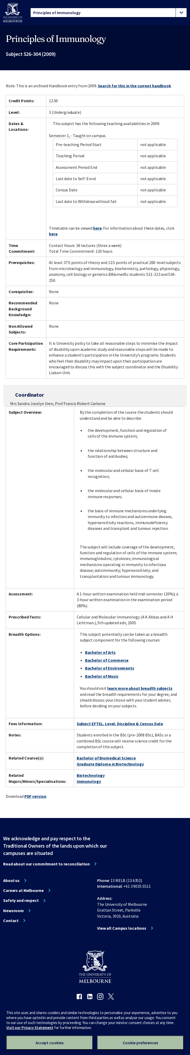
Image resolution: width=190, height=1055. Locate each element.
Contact (11, 920)
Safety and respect (21, 900)
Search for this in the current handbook (134, 85)
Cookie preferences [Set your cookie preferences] (140, 1042)
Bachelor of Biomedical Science (106, 758)
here (97, 228)
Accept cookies (50, 1042)
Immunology (89, 781)
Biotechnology (91, 775)
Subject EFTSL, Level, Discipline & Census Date (120, 723)
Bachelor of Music (102, 676)
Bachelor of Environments (109, 668)
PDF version (35, 796)
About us (11, 880)
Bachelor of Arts (100, 652)
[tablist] (108, 12)
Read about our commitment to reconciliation (46, 863)
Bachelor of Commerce (107, 660)
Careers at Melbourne (23, 890)
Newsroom (13, 910)
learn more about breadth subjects (139, 688)
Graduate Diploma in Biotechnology (110, 764)
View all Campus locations (121, 928)
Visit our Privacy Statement (29, 1027)
